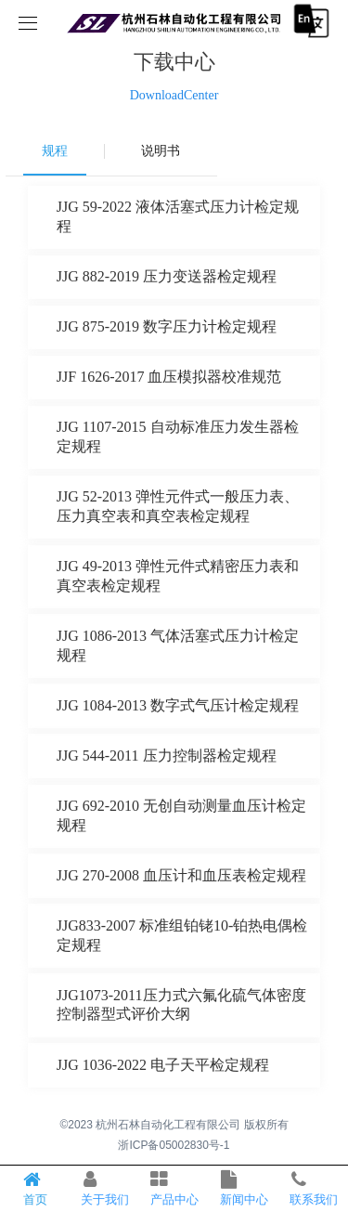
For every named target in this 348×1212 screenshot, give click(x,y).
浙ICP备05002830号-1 (173, 1145)
